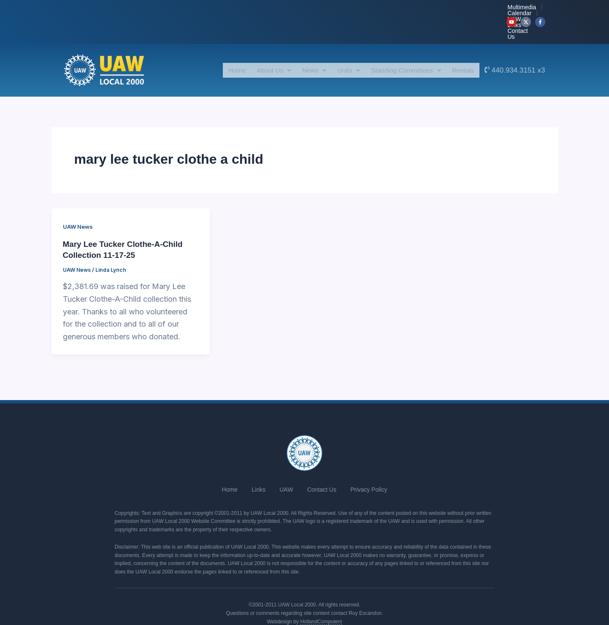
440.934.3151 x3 (518, 45)
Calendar (394, 9)
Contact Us (481, 9)
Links (449, 9)
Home (221, 45)
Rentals (461, 45)
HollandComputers (321, 590)
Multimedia (356, 9)
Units (340, 45)
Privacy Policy (374, 461)
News (303, 45)
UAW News (79, 201)
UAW (423, 9)
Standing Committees (401, 45)
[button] (260, 45)
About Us (261, 45)
